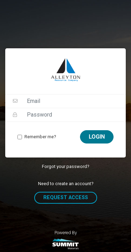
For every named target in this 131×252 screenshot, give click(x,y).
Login (97, 136)
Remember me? (40, 136)
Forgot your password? (65, 166)
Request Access (65, 198)
